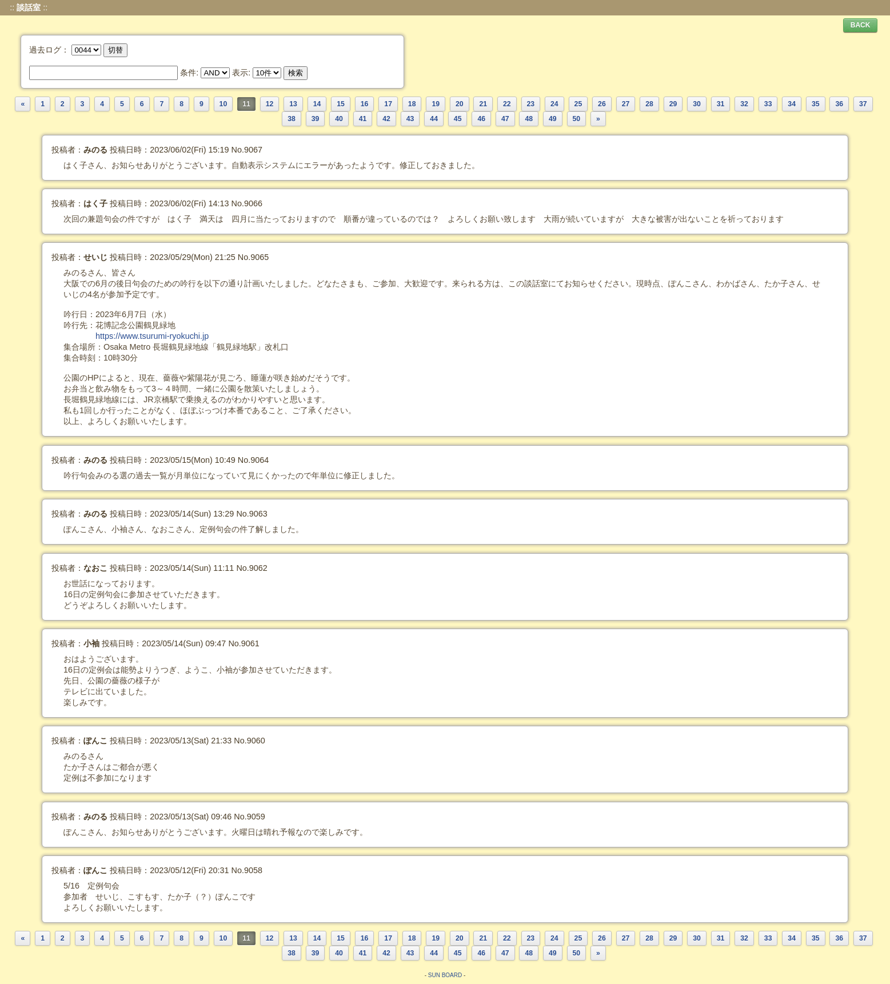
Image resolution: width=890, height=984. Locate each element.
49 (553, 119)
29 (673, 104)
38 (292, 119)
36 (839, 104)
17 (388, 104)
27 (626, 104)
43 (410, 119)
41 (363, 119)
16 (365, 104)
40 (339, 119)
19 (436, 104)
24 (554, 104)
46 (481, 119)
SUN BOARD (445, 975)
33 (768, 104)
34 (792, 104)
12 (270, 104)
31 (721, 104)
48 (529, 119)
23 (531, 104)
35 (816, 104)
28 (649, 104)
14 (317, 104)
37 (863, 104)
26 (602, 104)
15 (341, 104)
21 (483, 104)
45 (458, 119)
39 (316, 119)
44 (434, 119)
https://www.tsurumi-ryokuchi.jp (152, 336)
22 (507, 104)
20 (460, 104)
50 (577, 119)
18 (412, 104)
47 (505, 119)
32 (744, 104)
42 (386, 119)
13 (293, 104)
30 (697, 104)
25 (578, 104)
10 (223, 104)
